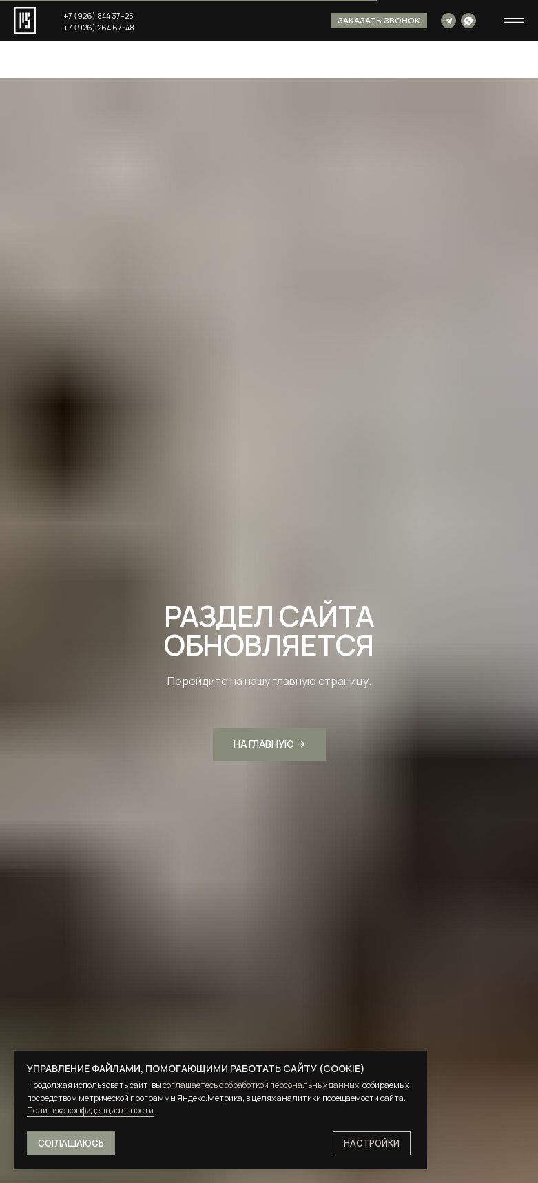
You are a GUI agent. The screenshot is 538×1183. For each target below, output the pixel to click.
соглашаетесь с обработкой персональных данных (261, 1085)
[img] (448, 20)
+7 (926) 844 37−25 (98, 15)
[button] (379, 20)
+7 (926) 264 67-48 (98, 27)
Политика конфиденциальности (90, 1110)
